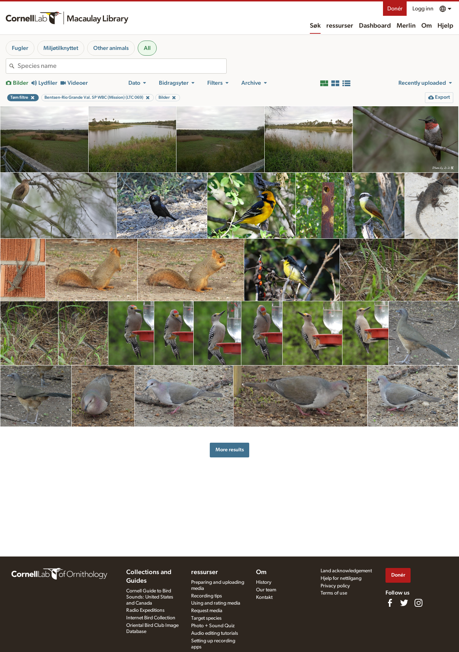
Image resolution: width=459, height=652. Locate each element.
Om (426, 26)
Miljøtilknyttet (60, 48)
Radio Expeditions (145, 610)
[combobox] (122, 66)
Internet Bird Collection (150, 617)
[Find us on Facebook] (389, 603)
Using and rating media (215, 603)
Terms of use (334, 593)
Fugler (20, 48)
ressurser (339, 26)
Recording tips (206, 596)
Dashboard (375, 26)
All (147, 48)
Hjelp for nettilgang (341, 578)
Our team (266, 589)
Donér (394, 8)
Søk (315, 26)
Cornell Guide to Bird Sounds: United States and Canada (149, 597)
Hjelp (445, 26)
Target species (206, 618)
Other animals (111, 48)
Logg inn (423, 8)
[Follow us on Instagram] (418, 603)
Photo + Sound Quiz (213, 625)
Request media (206, 610)
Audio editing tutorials (214, 633)
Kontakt (264, 597)
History (263, 582)
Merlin (406, 26)
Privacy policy (335, 585)
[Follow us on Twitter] (404, 603)
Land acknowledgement (346, 570)
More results (230, 449)
